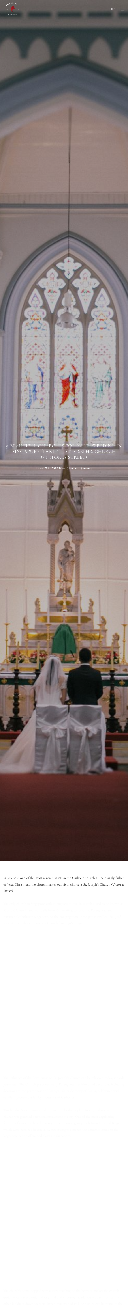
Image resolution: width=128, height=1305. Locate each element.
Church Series (79, 468)
